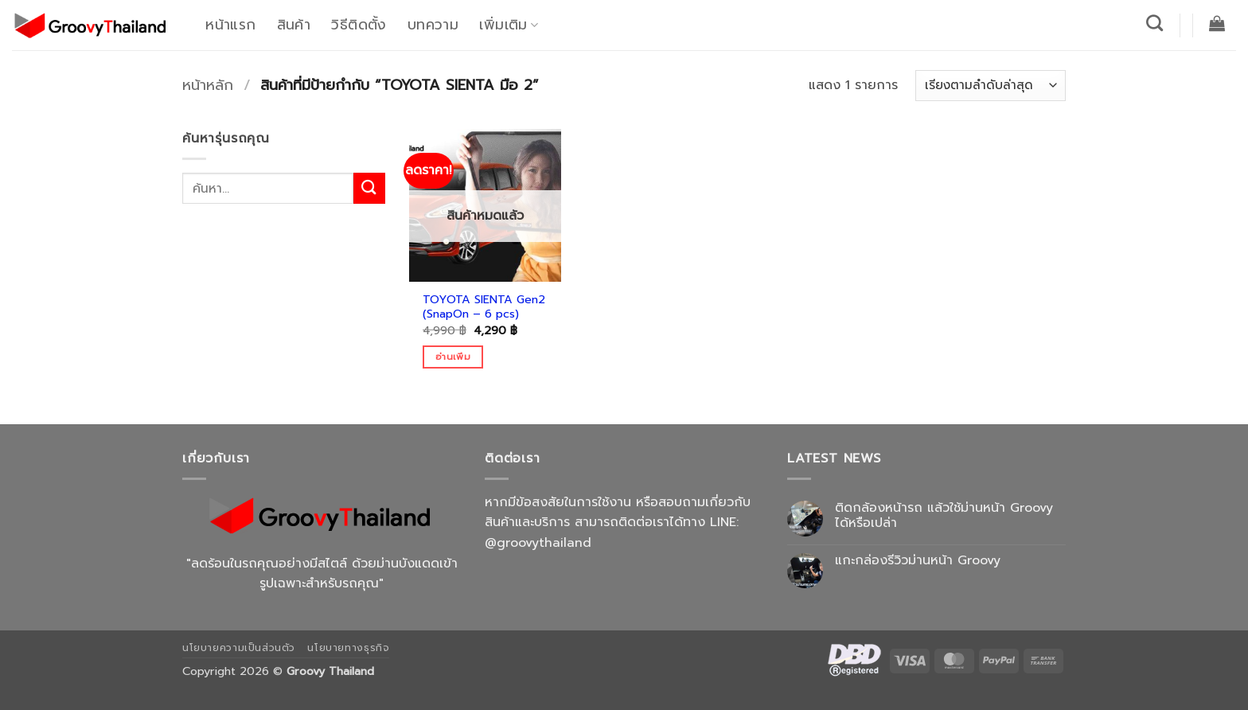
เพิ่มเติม (508, 24)
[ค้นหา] (1155, 23)
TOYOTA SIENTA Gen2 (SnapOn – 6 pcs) (484, 307)
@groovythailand (538, 542)
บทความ (433, 24)
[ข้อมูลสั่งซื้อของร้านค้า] (990, 85)
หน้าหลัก (207, 85)
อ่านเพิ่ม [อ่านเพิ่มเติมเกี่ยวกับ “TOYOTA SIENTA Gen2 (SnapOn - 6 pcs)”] (452, 356)
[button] (1217, 23)
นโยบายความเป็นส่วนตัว (238, 648)
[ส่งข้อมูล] (369, 188)
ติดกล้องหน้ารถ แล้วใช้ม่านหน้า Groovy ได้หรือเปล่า (944, 516)
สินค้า (293, 24)
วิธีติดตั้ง (358, 24)
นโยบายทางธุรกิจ (348, 648)
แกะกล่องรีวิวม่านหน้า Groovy (917, 560)
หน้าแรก (230, 24)
